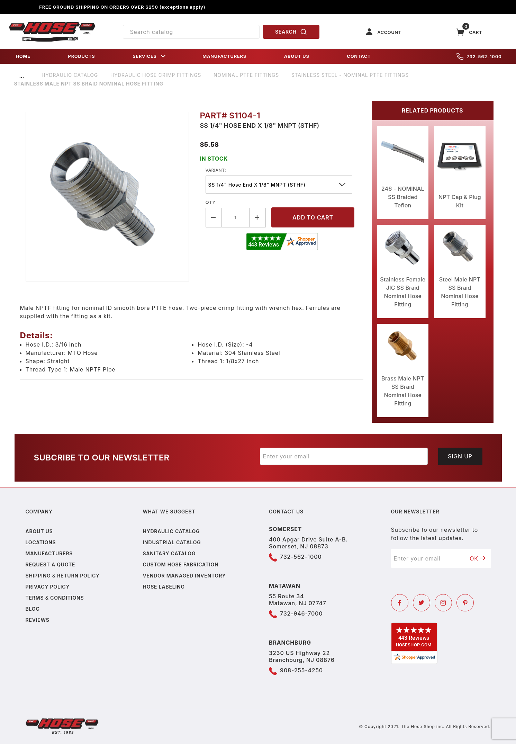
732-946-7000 (301, 613)
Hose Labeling (163, 587)
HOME (23, 56)
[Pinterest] (465, 602)
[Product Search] (191, 32)
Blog (33, 609)
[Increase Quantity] (258, 217)
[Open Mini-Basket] (469, 32)
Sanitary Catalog (169, 553)
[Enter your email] (344, 456)
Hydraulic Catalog (171, 531)
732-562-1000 (479, 56)
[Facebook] (399, 602)
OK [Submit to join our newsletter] (478, 558)
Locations (41, 542)
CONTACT (359, 56)
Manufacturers (49, 553)
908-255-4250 (301, 670)
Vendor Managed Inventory (184, 576)
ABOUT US (296, 56)
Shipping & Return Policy (63, 576)
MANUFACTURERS (224, 56)
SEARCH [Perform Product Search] (291, 31)
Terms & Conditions (55, 598)
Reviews (37, 620)
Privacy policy (48, 587)
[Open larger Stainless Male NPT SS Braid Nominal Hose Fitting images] (107, 196)
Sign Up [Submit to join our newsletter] (460, 456)
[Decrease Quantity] (214, 217)
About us (39, 531)
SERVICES (149, 56)
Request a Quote (50, 564)
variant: (216, 170)
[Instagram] (443, 602)
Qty (211, 202)
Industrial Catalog (172, 542)
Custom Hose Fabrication (180, 564)
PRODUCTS (81, 56)
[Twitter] (421, 602)
